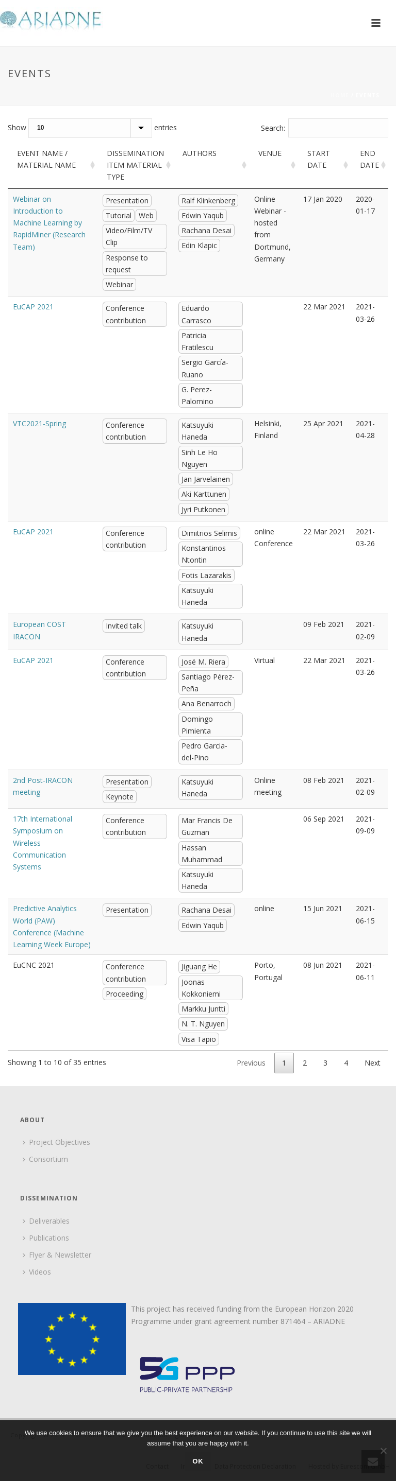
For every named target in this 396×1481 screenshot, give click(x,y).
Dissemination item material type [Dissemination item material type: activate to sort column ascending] (135, 165)
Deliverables (46, 1221)
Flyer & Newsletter (57, 1255)
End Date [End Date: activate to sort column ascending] (369, 159)
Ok (198, 1461)
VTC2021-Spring (39, 423)
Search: (325, 127)
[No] (383, 1450)
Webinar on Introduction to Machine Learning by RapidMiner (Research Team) (49, 223)
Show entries (92, 128)
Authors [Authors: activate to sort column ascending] (200, 153)
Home (340, 95)
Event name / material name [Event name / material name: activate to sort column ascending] (46, 159)
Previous (251, 1063)
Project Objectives (56, 1142)
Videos (37, 1272)
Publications (46, 1238)
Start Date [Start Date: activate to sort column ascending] (318, 159)
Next (373, 1063)
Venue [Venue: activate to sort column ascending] (270, 153)
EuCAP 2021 (33, 306)
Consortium (45, 1159)
